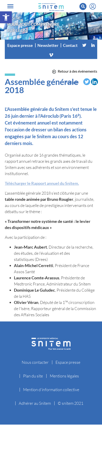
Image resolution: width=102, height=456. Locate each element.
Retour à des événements (77, 71)
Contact (70, 45)
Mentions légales (64, 375)
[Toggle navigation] (10, 6)
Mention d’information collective (51, 389)
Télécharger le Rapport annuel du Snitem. (42, 183)
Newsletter (47, 45)
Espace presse (20, 45)
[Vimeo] (51, 54)
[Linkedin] (93, 45)
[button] (6, 17)
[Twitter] (84, 45)
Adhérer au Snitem (35, 403)
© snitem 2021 (70, 403)
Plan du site (33, 375)
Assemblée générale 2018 (41, 86)
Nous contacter (35, 362)
